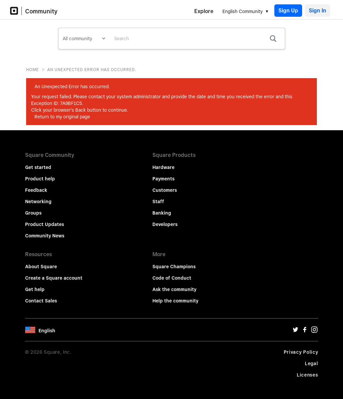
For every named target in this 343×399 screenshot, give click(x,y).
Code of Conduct (171, 278)
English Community (242, 11)
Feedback (36, 190)
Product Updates (44, 224)
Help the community (175, 300)
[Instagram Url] (314, 331)
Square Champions (174, 266)
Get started (38, 167)
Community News (44, 235)
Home (32, 69)
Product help (40, 178)
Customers (164, 190)
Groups (33, 213)
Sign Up (288, 10)
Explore (203, 11)
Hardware (163, 167)
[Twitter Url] (295, 331)
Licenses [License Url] (307, 375)
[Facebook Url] (304, 331)
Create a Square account (53, 278)
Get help (35, 289)
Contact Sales (41, 300)
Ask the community (174, 289)
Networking (38, 201)
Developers (165, 224)
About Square (41, 266)
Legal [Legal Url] (311, 363)
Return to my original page (62, 116)
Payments (163, 178)
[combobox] (197, 38)
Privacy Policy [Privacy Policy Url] (301, 352)
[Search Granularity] (84, 38)
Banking (161, 213)
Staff (158, 201)
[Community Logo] (16, 11)
